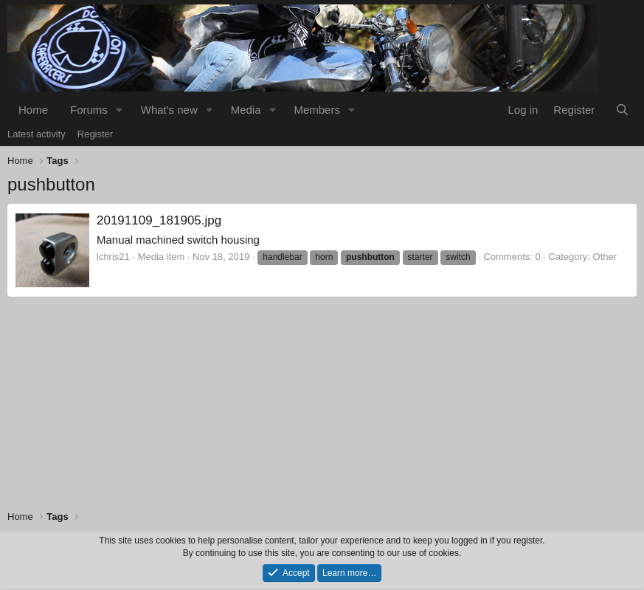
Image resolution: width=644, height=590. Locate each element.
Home (33, 109)
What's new (169, 109)
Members (317, 109)
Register (95, 134)
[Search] (622, 109)
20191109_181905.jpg (159, 220)
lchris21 (113, 256)
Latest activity (36, 134)
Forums (89, 109)
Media (246, 109)
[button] (119, 109)
